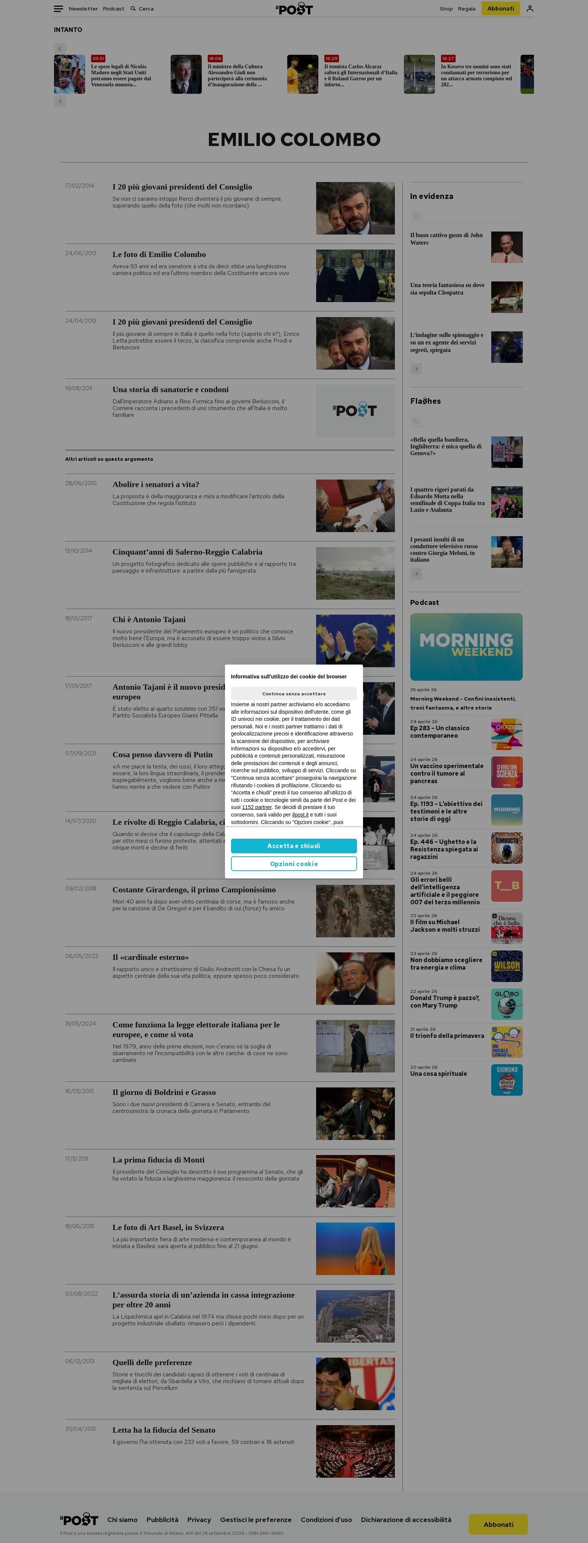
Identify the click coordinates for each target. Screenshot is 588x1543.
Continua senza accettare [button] (294, 694)
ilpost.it (300, 815)
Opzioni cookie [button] (294, 864)
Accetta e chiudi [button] (294, 846)
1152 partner (257, 807)
